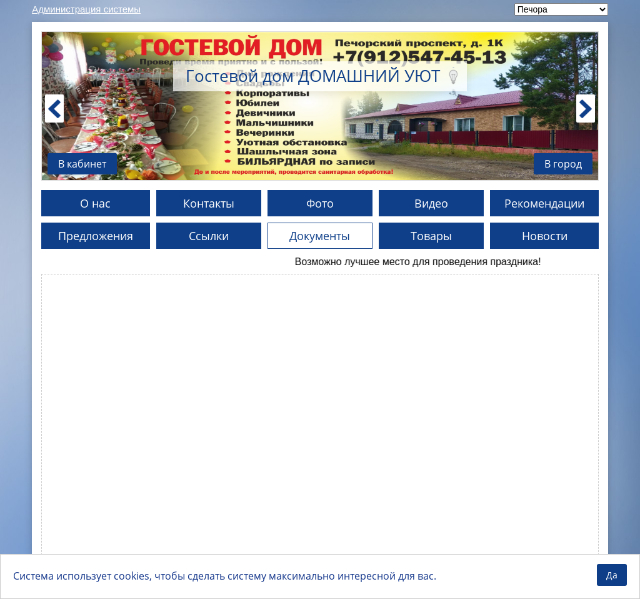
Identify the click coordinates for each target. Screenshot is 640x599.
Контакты (208, 203)
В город (563, 164)
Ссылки (209, 235)
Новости (545, 235)
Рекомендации (544, 203)
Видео (431, 203)
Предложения (95, 235)
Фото (320, 203)
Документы (319, 235)
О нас (95, 203)
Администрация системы (86, 9)
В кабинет (82, 164)
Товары (431, 235)
